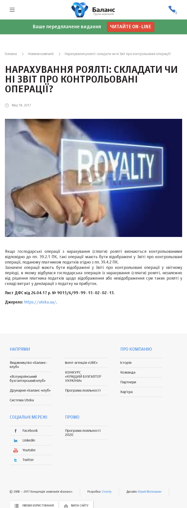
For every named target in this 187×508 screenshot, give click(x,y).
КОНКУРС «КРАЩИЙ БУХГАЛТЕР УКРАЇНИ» (83, 377)
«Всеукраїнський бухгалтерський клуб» (28, 379)
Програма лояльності (83, 390)
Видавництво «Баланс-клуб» (28, 365)
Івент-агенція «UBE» (81, 363)
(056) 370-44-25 (172, 9)
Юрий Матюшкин (149, 491)
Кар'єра (126, 392)
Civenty (107, 491)
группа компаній (93, 9)
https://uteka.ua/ (40, 302)
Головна (11, 54)
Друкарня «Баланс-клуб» (30, 390)
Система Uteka (22, 400)
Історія (125, 363)
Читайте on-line (130, 27)
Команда (127, 372)
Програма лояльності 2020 (83, 433)
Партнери (128, 382)
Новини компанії (41, 54)
